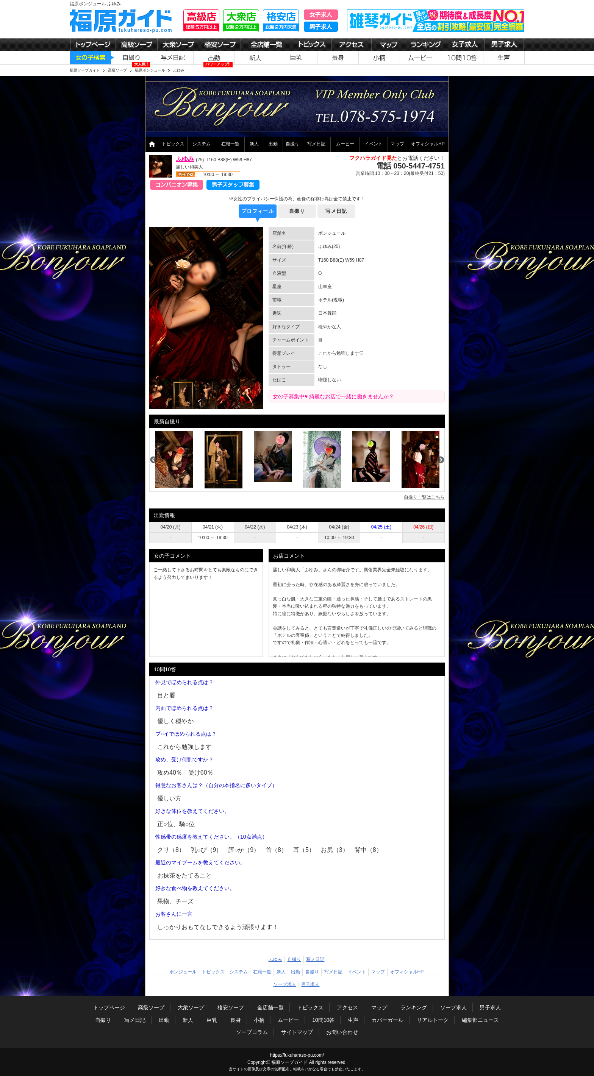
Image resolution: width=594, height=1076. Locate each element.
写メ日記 (316, 144)
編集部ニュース (480, 1020)
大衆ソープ (191, 1007)
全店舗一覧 (270, 1007)
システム (201, 144)
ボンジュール (183, 972)
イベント (373, 144)
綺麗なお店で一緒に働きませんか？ (351, 396)
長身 (235, 1020)
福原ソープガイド (289, 1062)
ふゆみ (185, 159)
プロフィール (257, 211)
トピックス (173, 144)
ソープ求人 (285, 984)
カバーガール (387, 1020)
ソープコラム (252, 1032)
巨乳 (211, 1020)
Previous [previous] (153, 460)
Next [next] (440, 460)
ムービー (345, 144)
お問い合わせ (342, 1032)
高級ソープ (151, 1007)
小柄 (259, 1020)
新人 (254, 144)
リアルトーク (433, 1020)
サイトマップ (297, 1032)
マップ (397, 144)
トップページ (109, 1007)
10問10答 (323, 1020)
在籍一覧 (230, 144)
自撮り (292, 144)
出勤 (273, 144)
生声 (353, 1020)
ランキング (413, 1007)
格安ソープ (230, 1007)
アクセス (347, 1007)
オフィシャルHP (428, 144)
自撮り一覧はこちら (424, 497)
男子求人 (310, 984)
